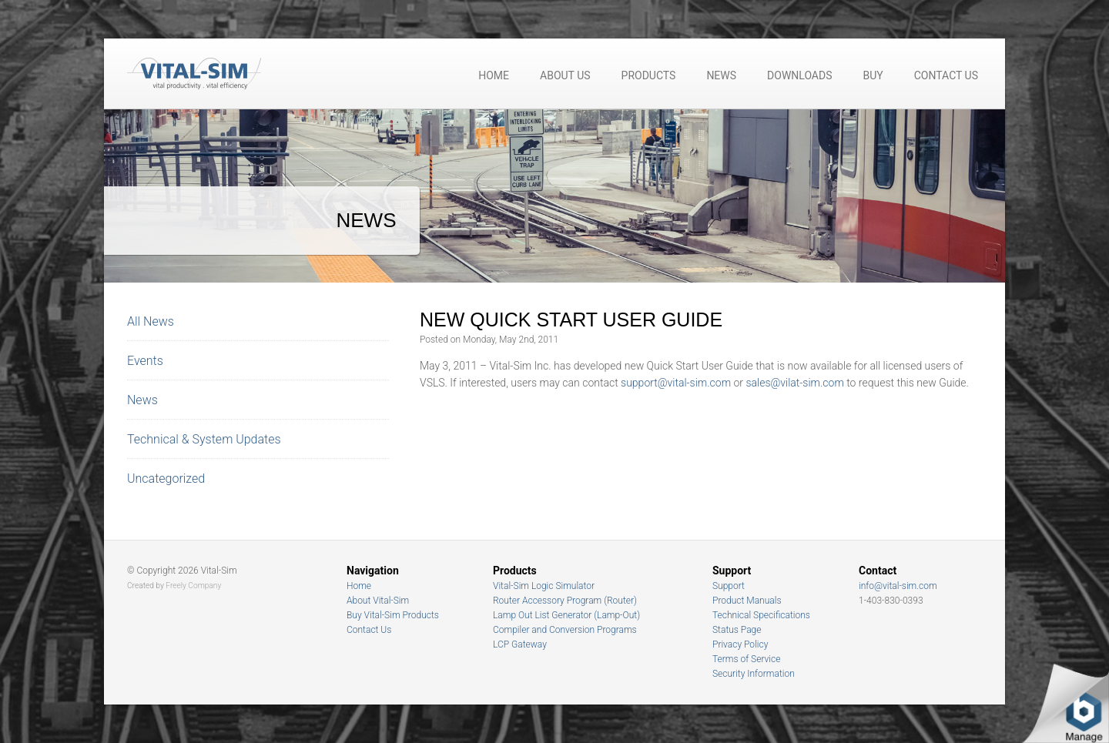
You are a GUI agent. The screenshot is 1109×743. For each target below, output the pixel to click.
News (721, 75)
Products (649, 75)
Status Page (736, 629)
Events (145, 360)
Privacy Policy (740, 644)
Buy (873, 75)
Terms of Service (746, 659)
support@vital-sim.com (676, 383)
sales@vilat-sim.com (794, 383)
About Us (565, 75)
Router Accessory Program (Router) (565, 600)
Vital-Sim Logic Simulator (544, 586)
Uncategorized (166, 478)
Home (493, 75)
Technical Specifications (761, 615)
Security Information (753, 673)
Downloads (799, 75)
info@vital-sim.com (898, 586)
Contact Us (946, 75)
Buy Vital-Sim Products (393, 615)
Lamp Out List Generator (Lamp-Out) (566, 615)
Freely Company (193, 585)
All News (150, 321)
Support (728, 586)
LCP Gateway (520, 644)
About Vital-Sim (378, 600)
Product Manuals (746, 600)
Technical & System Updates (204, 439)
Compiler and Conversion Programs (565, 629)
